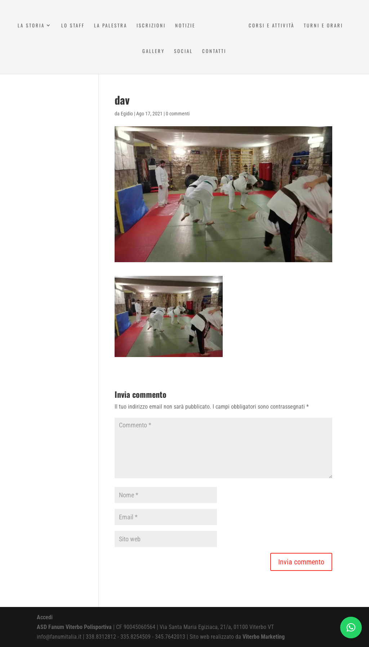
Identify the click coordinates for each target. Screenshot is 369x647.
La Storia (30, 26)
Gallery (153, 51)
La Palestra (109, 26)
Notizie (184, 26)
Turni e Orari (324, 26)
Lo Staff (72, 26)
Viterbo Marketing (264, 636)
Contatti (214, 51)
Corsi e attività (272, 26)
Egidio (127, 113)
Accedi (45, 617)
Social (183, 51)
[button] (351, 627)
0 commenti (178, 113)
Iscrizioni (150, 26)
